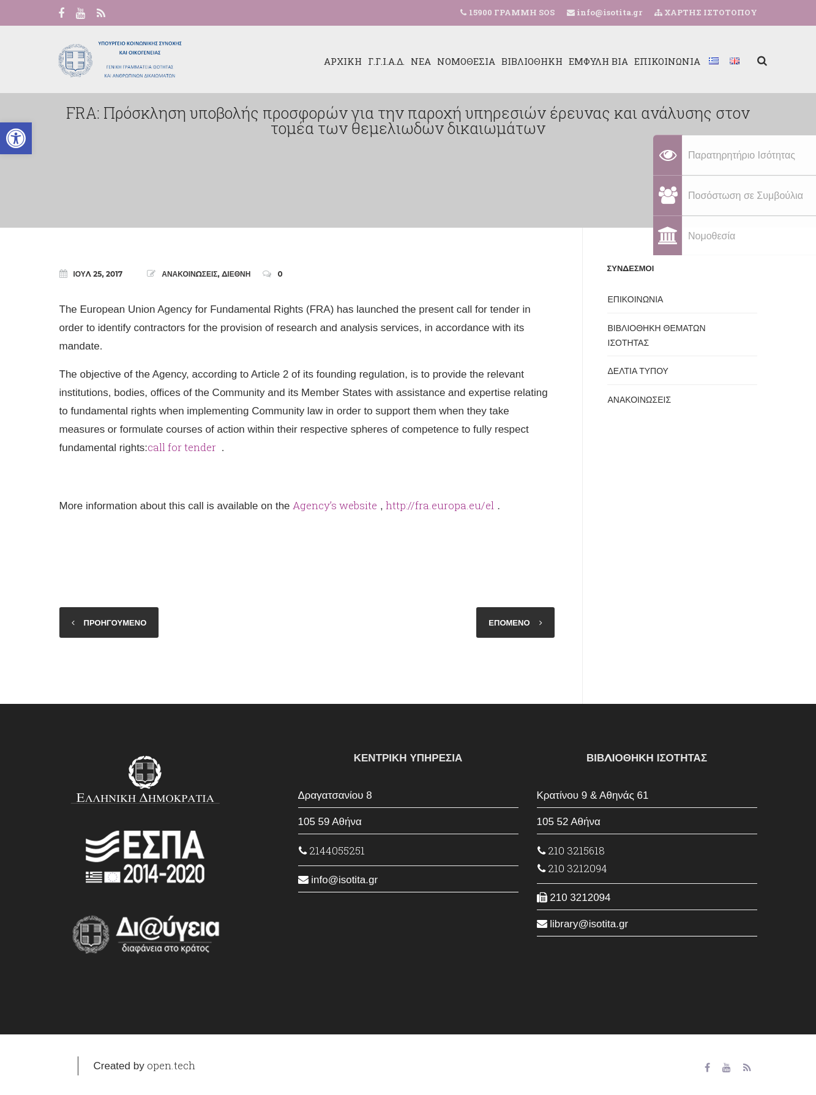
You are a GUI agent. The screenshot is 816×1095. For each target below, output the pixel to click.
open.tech (171, 1065)
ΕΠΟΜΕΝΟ (509, 622)
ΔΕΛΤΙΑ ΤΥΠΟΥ (638, 371)
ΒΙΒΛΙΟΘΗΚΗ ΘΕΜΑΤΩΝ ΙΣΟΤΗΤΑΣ (657, 335)
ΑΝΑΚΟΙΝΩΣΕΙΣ (189, 273)
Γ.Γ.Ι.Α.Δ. (376, 61)
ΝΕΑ (411, 61)
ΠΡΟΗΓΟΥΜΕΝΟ (115, 622)
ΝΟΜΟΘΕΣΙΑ (456, 61)
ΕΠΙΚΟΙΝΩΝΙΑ (657, 61)
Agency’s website (335, 505)
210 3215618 (571, 850)
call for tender (183, 447)
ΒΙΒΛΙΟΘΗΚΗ (522, 61)
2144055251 (332, 850)
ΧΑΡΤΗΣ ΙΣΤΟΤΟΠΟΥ (705, 12)
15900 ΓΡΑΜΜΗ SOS (512, 12)
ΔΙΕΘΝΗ (236, 273)
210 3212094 (572, 868)
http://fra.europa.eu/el (440, 505)
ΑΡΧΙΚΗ (333, 61)
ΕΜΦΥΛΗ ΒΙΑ (588, 61)
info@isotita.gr (608, 12)
